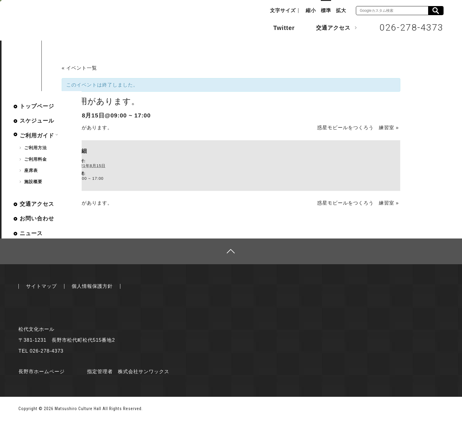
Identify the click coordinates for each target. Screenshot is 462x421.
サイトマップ (41, 286)
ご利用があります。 (87, 127)
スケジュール (37, 121)
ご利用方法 (35, 147)
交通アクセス (328, 27)
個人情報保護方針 (92, 286)
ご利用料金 (35, 159)
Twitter (278, 27)
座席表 (31, 170)
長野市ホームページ (41, 371)
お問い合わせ (37, 218)
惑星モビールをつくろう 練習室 (358, 127)
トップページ (37, 106)
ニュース (31, 233)
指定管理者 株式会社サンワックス (128, 371)
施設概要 (33, 181)
